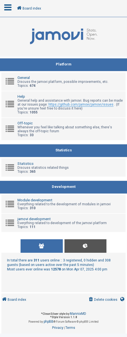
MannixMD (78, 314)
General (23, 78)
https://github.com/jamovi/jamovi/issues (80, 104)
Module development (34, 200)
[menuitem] (102, 299)
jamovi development (34, 219)
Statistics (63, 150)
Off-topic (25, 123)
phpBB (49, 322)
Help (21, 96)
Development (63, 187)
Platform (64, 64)
